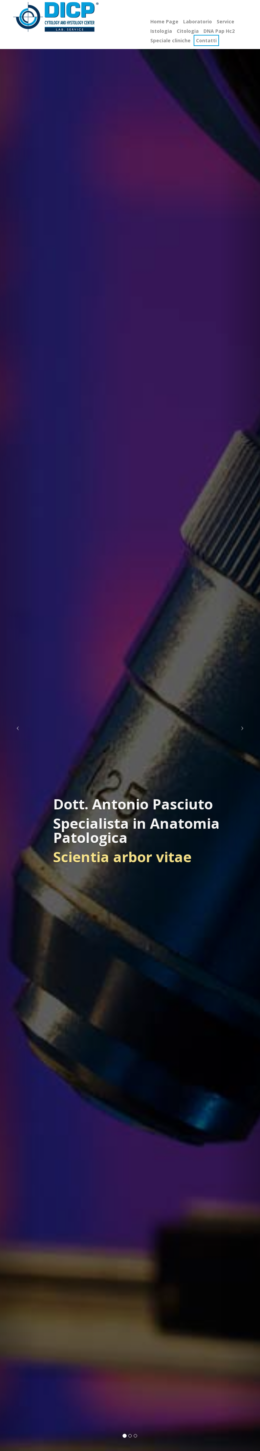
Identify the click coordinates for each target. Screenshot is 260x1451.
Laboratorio (197, 21)
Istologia (161, 31)
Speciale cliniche (170, 40)
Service (225, 21)
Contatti (206, 40)
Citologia (188, 31)
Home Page (164, 21)
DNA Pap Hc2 (219, 31)
